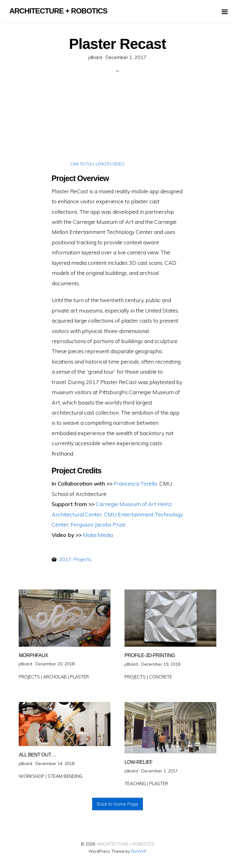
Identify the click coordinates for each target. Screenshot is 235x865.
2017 (65, 559)
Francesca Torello (135, 483)
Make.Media (98, 534)
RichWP (139, 851)
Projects (82, 559)
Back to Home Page (117, 804)
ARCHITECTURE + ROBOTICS (125, 843)
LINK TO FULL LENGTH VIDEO (98, 163)
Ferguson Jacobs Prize (98, 524)
